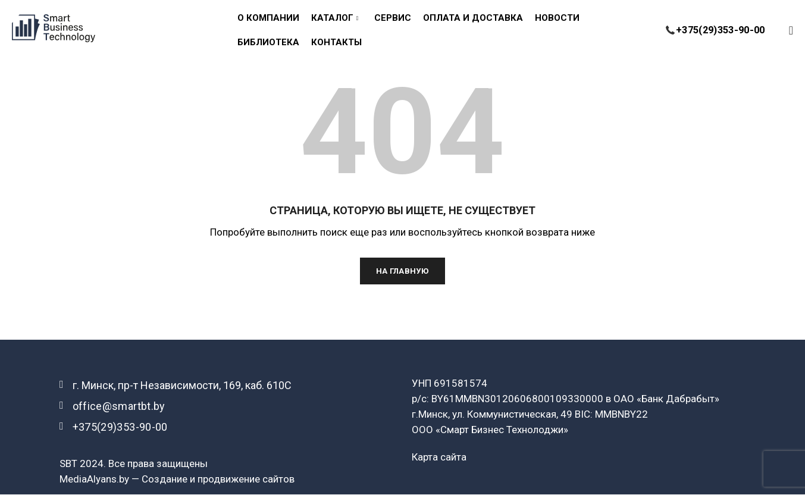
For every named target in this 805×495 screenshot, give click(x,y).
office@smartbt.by (119, 406)
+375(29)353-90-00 (694, 20)
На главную (403, 271)
